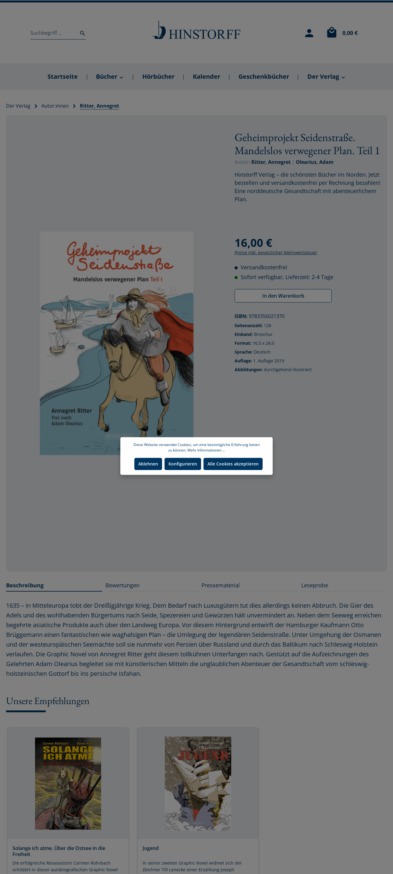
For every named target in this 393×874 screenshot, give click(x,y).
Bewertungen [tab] (122, 585)
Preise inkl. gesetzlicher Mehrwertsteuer (276, 252)
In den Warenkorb (283, 295)
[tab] (54, 585)
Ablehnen (148, 475)
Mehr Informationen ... (206, 462)
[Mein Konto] (309, 32)
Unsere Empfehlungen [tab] (48, 700)
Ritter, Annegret (271, 162)
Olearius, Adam (315, 162)
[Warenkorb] (340, 32)
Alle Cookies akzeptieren (233, 475)
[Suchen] (81, 33)
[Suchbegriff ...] (53, 33)
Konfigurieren (182, 475)
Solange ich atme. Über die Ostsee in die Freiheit (58, 851)
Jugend (151, 848)
